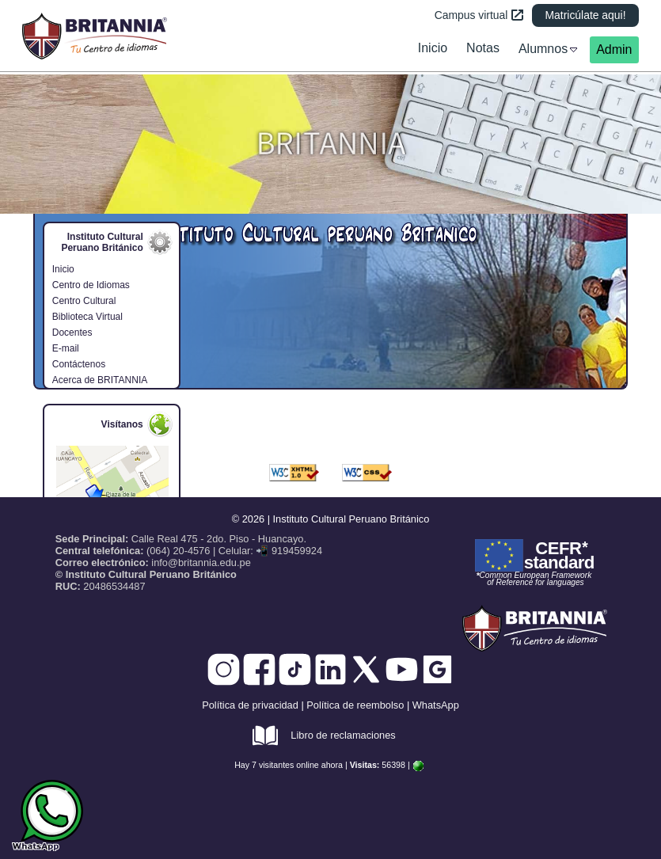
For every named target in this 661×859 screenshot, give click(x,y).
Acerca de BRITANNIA (99, 380)
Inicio (63, 269)
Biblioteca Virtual (87, 316)
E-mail (65, 348)
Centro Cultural (84, 300)
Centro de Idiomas (91, 285)
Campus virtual (479, 15)
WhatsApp (435, 705)
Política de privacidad (250, 705)
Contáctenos (78, 364)
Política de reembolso (355, 705)
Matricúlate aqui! (585, 15)
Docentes (72, 332)
